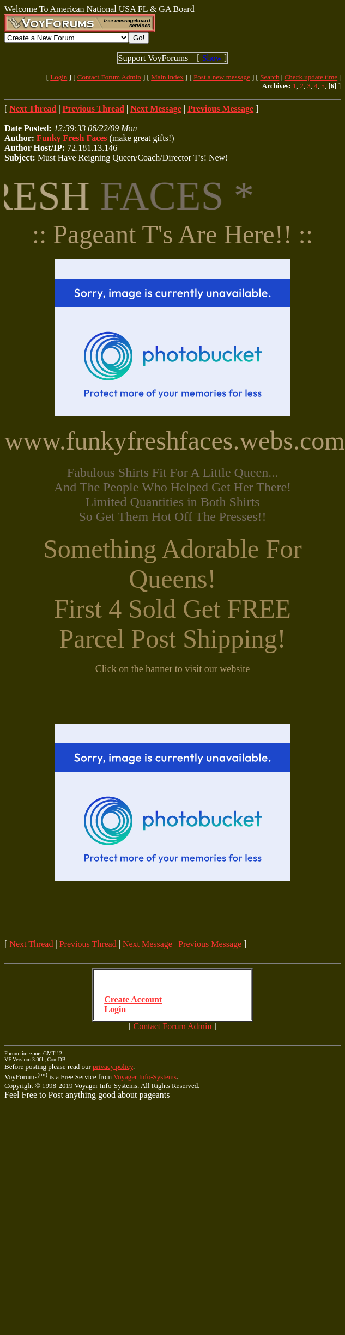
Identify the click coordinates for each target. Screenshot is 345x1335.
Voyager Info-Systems (145, 1077)
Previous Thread (88, 944)
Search (269, 77)
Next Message (147, 944)
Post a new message (221, 77)
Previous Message (209, 944)
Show (212, 58)
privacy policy (113, 1066)
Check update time (311, 77)
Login (58, 77)
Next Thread (31, 944)
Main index (167, 77)
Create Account (133, 999)
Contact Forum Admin (109, 77)
